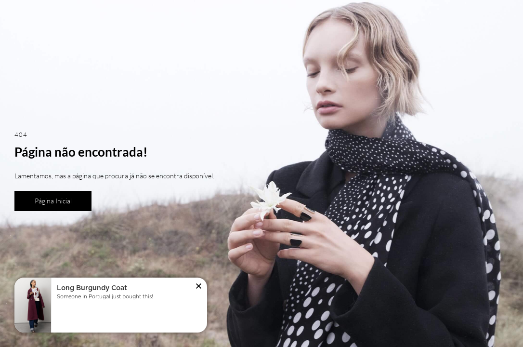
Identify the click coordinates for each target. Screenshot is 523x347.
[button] (198, 287)
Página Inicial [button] (53, 201)
